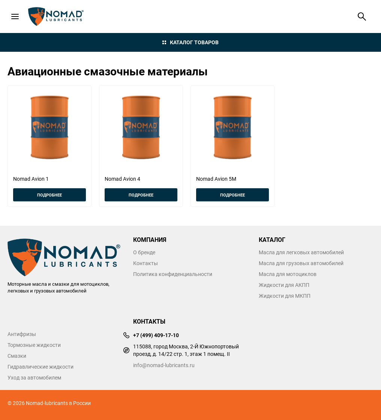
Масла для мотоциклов (287, 274)
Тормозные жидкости (34, 345)
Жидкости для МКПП (284, 295)
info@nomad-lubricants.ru (164, 365)
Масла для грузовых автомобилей (301, 263)
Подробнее (49, 195)
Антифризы (22, 334)
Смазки (17, 355)
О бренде (144, 252)
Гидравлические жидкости (41, 366)
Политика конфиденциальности (172, 274)
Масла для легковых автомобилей (301, 252)
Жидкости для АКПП (284, 285)
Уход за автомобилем (34, 377)
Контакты (145, 263)
